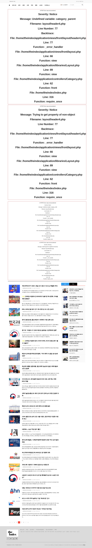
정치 (19, 5)
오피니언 (14, 5)
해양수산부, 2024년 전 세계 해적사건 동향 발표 (36, 406)
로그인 (77, 1)
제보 (27, 529)
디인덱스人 (47, 5)
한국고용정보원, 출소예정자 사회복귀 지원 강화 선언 (38, 319)
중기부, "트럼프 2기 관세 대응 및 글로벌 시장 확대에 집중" (39, 330)
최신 (73, 284)
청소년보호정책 (49, 529)
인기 (65, 284)
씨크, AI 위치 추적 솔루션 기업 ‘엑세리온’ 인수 (35, 498)
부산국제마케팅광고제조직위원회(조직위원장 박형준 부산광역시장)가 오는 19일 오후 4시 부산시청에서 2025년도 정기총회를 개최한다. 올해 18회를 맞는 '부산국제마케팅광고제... (40, 459)
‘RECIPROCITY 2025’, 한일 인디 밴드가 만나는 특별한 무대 (39, 286)
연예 (11, 513)
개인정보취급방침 (40, 529)
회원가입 (81, 1)
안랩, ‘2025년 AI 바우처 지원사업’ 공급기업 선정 (36, 488)
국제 (32, 5)
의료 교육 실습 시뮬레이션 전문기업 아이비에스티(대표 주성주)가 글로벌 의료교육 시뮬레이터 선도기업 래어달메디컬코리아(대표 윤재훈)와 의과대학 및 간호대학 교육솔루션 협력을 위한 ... (40, 387)
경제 (24, 5)
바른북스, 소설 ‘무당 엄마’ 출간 (31, 429)
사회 (28, 5)
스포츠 (40, 5)
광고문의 (32, 529)
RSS (56, 529)
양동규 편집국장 (36, 288)
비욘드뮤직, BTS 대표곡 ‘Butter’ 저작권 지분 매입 (37, 509)
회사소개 (22, 529)
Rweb (84, 544)
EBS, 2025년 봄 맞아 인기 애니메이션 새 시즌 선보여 (38, 309)
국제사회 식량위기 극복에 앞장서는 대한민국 (35, 464)
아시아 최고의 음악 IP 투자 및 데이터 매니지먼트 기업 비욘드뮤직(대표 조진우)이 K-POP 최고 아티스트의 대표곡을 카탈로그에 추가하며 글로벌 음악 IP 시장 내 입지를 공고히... (40, 515)
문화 (36, 5)
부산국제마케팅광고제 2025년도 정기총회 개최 (36, 452)
